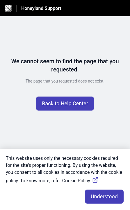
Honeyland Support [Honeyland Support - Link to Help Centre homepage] (41, 8)
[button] (65, 103)
